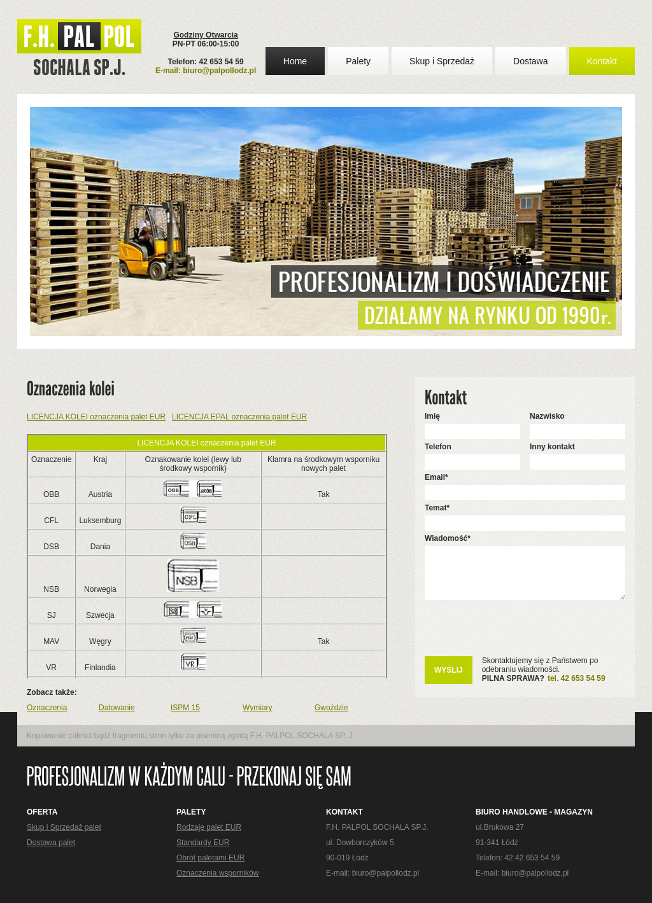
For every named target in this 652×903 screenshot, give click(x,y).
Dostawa (530, 61)
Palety (358, 61)
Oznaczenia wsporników (217, 873)
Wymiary (258, 707)
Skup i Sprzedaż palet (64, 827)
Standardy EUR (202, 842)
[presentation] (521, 634)
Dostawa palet (51, 842)
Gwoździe (331, 707)
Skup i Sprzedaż (441, 61)
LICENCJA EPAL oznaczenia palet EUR (239, 416)
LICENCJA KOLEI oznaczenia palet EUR (96, 416)
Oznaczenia (47, 707)
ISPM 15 (185, 707)
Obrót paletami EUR (210, 857)
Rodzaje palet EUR (208, 827)
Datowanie (117, 707)
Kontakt (602, 61)
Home (295, 61)
